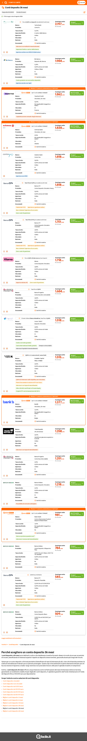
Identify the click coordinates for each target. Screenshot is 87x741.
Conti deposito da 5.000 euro (13, 686)
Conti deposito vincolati (11, 681)
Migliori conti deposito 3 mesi (13, 697)
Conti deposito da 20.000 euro (13, 692)
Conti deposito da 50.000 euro (13, 695)
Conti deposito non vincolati (12, 684)
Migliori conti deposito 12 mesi (13, 703)
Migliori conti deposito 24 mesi (13, 705)
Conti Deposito (13, 644)
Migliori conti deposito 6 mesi (13, 700)
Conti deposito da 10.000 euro (13, 689)
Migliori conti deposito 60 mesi (13, 711)
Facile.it (4, 644)
